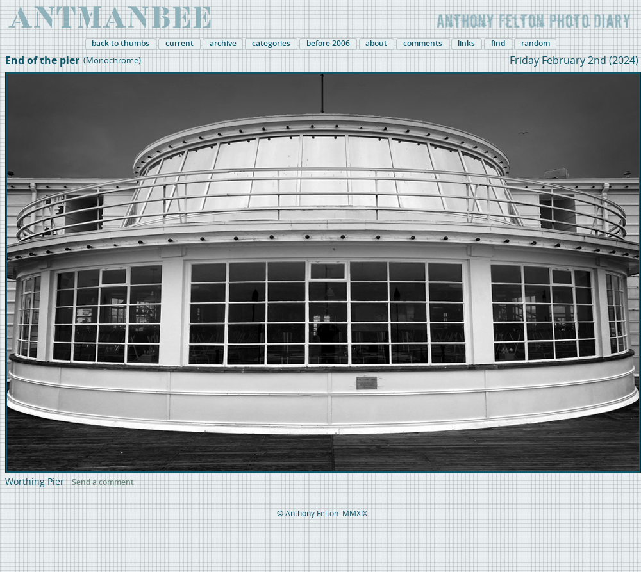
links (466, 43)
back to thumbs (120, 43)
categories (271, 43)
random (535, 43)
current (179, 43)
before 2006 (328, 43)
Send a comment (103, 482)
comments (422, 43)
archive (223, 43)
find (498, 43)
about (376, 43)
